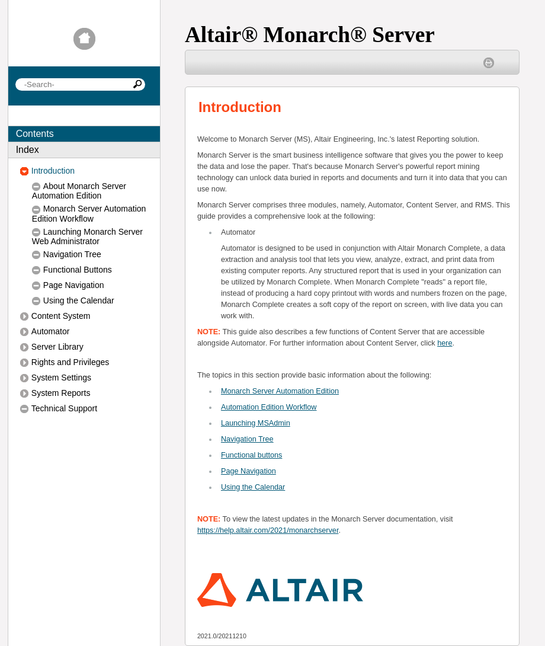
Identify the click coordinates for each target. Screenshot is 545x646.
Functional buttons (251, 455)
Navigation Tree (247, 439)
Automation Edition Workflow (269, 407)
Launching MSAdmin (255, 423)
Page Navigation (248, 471)
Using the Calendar (253, 487)
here (444, 343)
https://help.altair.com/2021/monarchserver (268, 530)
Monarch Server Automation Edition (280, 391)
